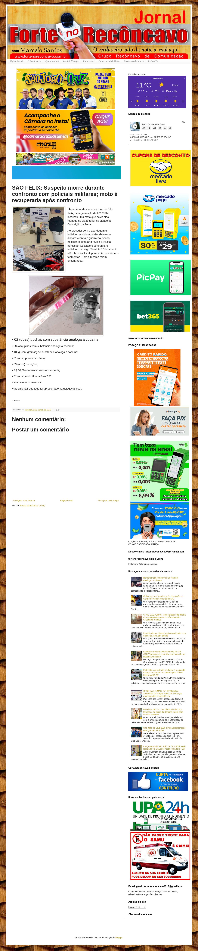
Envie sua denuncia (134, 61)
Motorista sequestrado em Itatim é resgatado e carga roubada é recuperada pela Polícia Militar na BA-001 (164, 672)
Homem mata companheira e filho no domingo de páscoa (160, 579)
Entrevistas (88, 61)
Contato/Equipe (71, 61)
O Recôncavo (34, 61)
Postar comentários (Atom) (32, 505)
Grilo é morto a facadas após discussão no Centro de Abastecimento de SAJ (163, 597)
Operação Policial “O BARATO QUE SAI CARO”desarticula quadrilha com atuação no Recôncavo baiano (164, 654)
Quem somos (52, 61)
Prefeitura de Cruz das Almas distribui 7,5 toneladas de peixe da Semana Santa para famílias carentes (163, 712)
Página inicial (16, 61)
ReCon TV (153, 61)
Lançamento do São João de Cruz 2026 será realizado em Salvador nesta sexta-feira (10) (164, 747)
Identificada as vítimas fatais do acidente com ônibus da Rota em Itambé (164, 634)
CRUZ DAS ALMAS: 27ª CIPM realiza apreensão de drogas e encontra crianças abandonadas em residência (162, 693)
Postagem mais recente (24, 500)
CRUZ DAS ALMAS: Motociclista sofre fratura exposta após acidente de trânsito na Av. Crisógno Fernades (164, 617)
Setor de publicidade (109, 61)
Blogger (119, 937)
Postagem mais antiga (108, 500)
